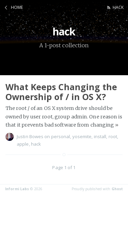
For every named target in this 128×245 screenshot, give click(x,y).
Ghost (117, 188)
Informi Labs (17, 188)
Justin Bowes (30, 136)
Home (17, 7)
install (100, 136)
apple (23, 144)
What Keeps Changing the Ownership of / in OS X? (61, 91)
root (113, 136)
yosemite (82, 136)
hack (118, 7)
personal (60, 136)
